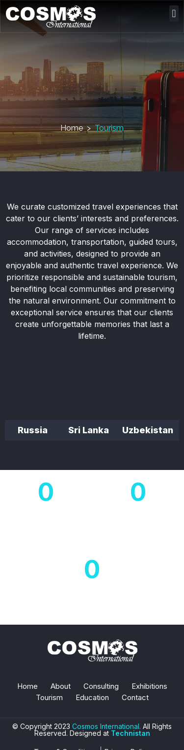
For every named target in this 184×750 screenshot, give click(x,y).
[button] (174, 13)
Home (71, 128)
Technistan (130, 733)
